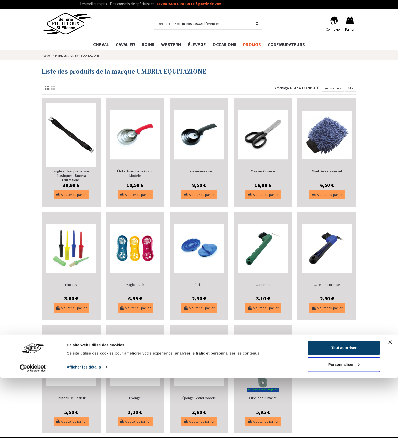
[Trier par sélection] (330, 88)
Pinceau (71, 285)
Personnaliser (344, 424)
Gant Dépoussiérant (327, 172)
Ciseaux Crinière (263, 172)
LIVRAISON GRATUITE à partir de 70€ (199, 3)
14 (350, 88)
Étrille (199, 285)
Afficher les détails (84, 427)
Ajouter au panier (71, 195)
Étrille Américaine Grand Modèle (135, 174)
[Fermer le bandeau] (390, 402)
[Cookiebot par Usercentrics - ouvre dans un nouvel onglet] (33, 428)
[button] (286, 44)
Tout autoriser (344, 408)
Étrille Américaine (199, 172)
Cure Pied (263, 285)
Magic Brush (135, 285)
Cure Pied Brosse (327, 285)
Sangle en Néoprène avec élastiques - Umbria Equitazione (71, 176)
